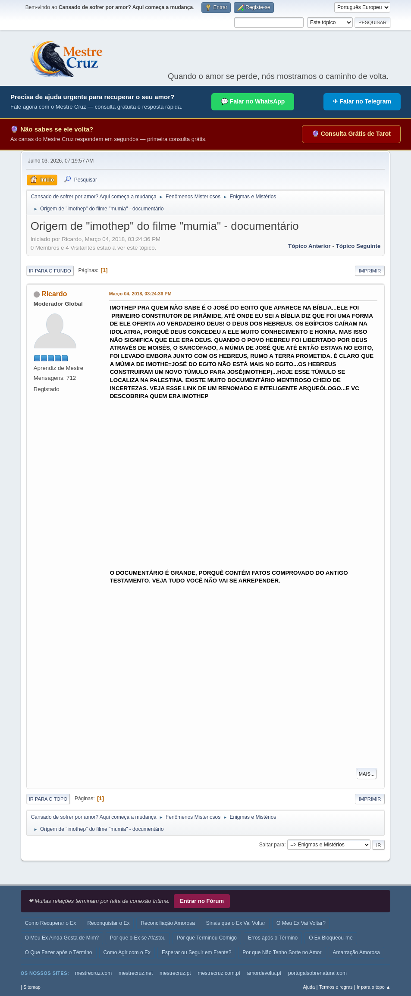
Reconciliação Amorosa (168, 923)
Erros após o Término (273, 938)
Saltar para (272, 845)
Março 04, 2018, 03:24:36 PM (140, 293)
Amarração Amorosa (356, 952)
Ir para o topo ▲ (374, 987)
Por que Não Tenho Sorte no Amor (281, 952)
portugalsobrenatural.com (317, 973)
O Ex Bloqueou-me (330, 938)
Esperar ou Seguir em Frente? (196, 952)
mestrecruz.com (93, 973)
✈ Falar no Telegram (362, 101)
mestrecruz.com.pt (219, 973)
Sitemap (32, 987)
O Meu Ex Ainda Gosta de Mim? (62, 938)
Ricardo (54, 294)
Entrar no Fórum (202, 901)
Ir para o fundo (50, 270)
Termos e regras (336, 987)
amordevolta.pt (264, 973)
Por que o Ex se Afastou (138, 938)
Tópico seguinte (358, 246)
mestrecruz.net (136, 973)
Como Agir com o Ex (127, 952)
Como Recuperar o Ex (50, 923)
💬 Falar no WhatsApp (253, 101)
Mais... (367, 774)
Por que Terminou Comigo (207, 938)
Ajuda (309, 987)
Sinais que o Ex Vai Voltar (235, 923)
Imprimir (370, 270)
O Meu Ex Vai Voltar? (301, 923)
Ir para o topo (48, 799)
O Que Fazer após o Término (58, 952)
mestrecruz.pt (175, 973)
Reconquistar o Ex (108, 923)
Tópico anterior (309, 246)
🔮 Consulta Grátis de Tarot (351, 133)
